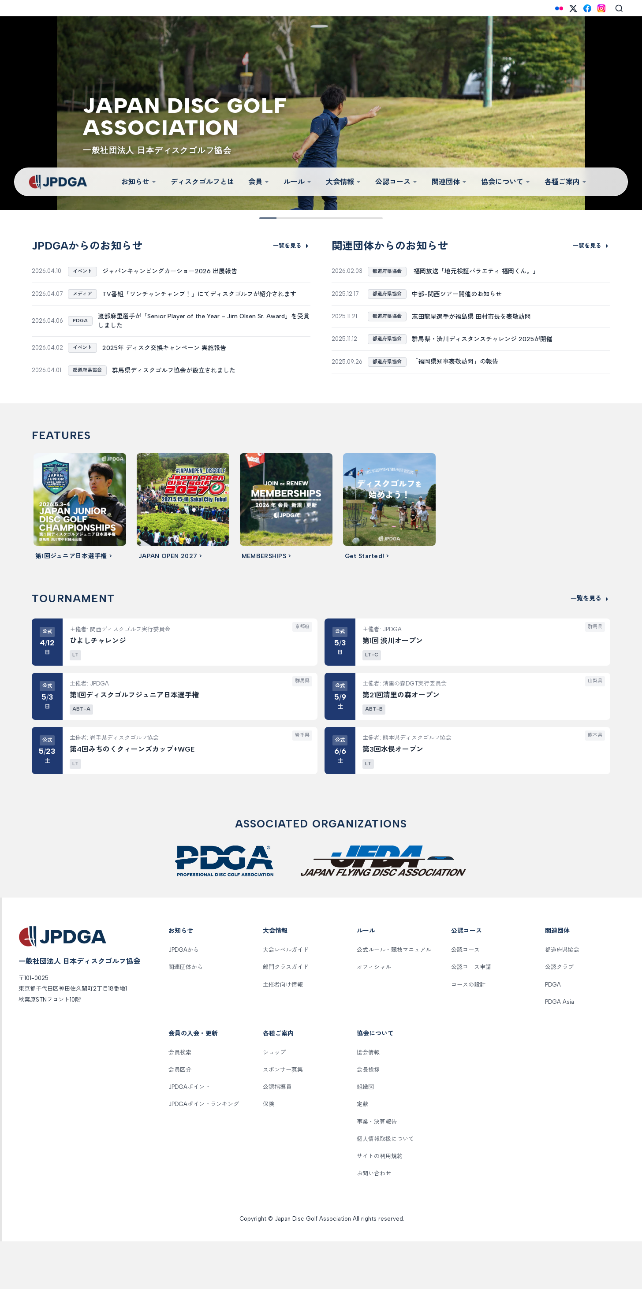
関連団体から (185, 1014)
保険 (268, 1151)
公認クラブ (559, 1014)
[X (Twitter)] (573, 8)
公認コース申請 (471, 1014)
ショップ (274, 1099)
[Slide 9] (376, 218)
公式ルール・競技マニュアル (394, 997)
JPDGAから (183, 997)
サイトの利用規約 (380, 1203)
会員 (258, 182)
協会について (505, 182)
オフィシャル (374, 1014)
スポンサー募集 (283, 1117)
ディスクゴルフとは (202, 182)
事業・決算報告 (377, 1169)
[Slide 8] (362, 218)
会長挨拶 (368, 1117)
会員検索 (179, 1099)
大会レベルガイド (286, 997)
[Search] (619, 8)
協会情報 (368, 1099)
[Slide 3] (293, 218)
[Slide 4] (307, 218)
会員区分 (179, 1117)
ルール (298, 182)
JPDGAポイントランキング (203, 1151)
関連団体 (449, 182)
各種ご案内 (566, 182)
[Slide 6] (335, 218)
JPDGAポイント (189, 1134)
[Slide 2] (280, 218)
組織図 (365, 1134)
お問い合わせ (374, 1221)
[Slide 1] (266, 218)
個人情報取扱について (385, 1186)
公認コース (396, 182)
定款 (362, 1151)
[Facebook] (587, 8)
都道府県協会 (562, 997)
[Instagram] (601, 8)
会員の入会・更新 (193, 1081)
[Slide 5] (321, 218)
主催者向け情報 (283, 1031)
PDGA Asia (559, 1049)
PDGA (553, 1031)
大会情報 (343, 182)
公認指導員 (277, 1134)
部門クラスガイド (286, 1014)
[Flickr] (559, 8)
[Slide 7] (348, 218)
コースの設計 (468, 1031)
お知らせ (139, 182)
